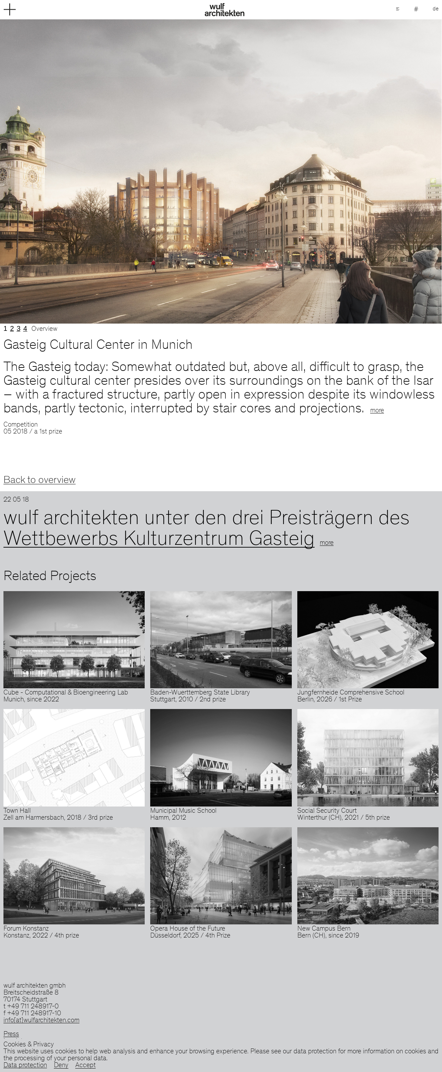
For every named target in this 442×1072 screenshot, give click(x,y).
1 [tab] (5, 328)
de (436, 9)
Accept (85, 1065)
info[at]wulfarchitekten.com (41, 1020)
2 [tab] (12, 328)
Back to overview (39, 480)
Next (331, 171)
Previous (110, 171)
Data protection (25, 1065)
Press (11, 1034)
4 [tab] (25, 328)
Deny (61, 1065)
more (377, 411)
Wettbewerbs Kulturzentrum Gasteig (159, 540)
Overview (44, 329)
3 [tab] (18, 328)
